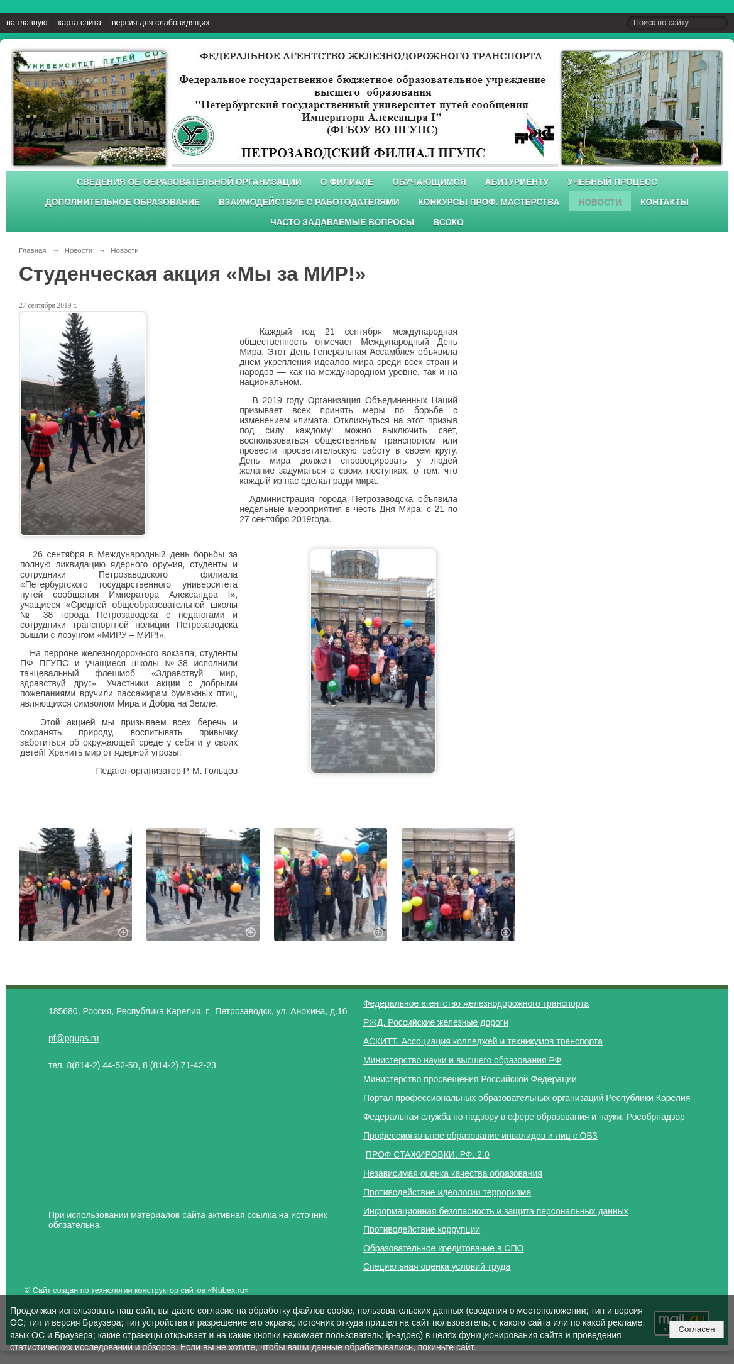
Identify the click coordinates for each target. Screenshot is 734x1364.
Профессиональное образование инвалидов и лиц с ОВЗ (480, 1136)
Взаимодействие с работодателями (309, 202)
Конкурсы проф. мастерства (489, 202)
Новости (600, 202)
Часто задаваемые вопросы (342, 222)
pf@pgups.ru (73, 1038)
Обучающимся (429, 182)
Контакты (664, 202)
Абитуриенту (517, 182)
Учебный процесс (612, 182)
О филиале (346, 182)
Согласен (696, 1329)
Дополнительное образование (122, 202)
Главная (33, 250)
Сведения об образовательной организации (189, 182)
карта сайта (79, 22)
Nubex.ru (228, 1290)
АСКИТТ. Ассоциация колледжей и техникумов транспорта (483, 1041)
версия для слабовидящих (160, 22)
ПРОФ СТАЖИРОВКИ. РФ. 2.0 (428, 1154)
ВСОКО (448, 222)
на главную (26, 22)
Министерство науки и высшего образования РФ (462, 1060)
